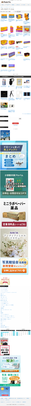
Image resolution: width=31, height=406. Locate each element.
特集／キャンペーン (3, 320)
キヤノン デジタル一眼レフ (4, 287)
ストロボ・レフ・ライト (4, 298)
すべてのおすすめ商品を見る (27, 113)
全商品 (1, 7)
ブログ (28, 4)
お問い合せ (18, 4)
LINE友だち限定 (3, 325)
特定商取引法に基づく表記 (12, 398)
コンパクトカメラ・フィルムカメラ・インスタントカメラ (9, 292)
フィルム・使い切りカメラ (6, 7)
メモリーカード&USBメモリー (5, 314)
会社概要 (2, 398)
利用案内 (13, 4)
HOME (3, 4)
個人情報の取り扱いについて (21, 398)
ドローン (2, 322)
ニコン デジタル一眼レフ (4, 289)
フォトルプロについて (7, 5)
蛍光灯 (1, 323)
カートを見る (23, 4)
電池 (1, 311)
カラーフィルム (12, 7)
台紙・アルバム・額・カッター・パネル (6, 309)
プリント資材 (2, 306)
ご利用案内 (5, 398)
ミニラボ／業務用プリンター (5, 303)
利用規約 (28, 398)
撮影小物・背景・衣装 (4, 300)
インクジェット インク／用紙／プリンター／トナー (8, 317)
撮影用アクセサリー (3, 295)
